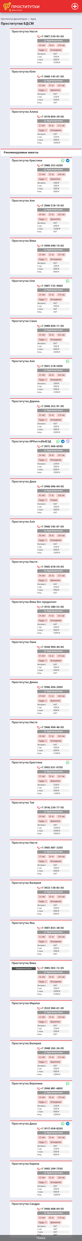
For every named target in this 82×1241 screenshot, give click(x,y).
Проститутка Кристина (27, 160)
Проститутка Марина (26, 1003)
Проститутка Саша (24, 321)
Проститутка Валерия (26, 883)
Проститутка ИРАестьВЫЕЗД (31, 441)
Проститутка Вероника (27, 1083)
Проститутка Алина (25, 111)
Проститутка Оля (23, 281)
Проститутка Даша (24, 1123)
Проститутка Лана (24, 642)
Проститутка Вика (24, 240)
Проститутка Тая (23, 802)
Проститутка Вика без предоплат (34, 602)
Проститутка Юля (24, 71)
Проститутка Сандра (26, 1204)
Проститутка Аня (23, 200)
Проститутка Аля (23, 521)
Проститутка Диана (25, 682)
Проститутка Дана (24, 481)
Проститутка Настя (24, 31)
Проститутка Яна (23, 923)
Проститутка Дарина (26, 401)
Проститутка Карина (25, 1163)
